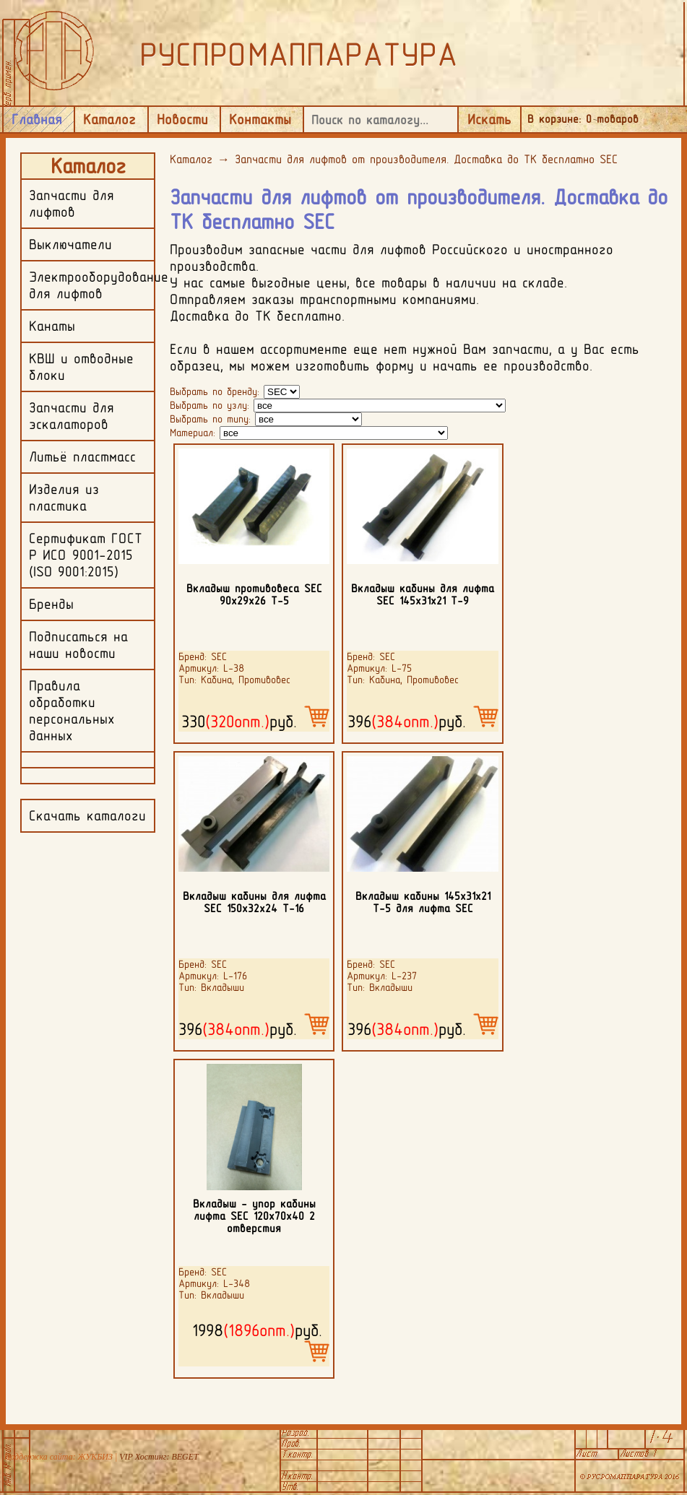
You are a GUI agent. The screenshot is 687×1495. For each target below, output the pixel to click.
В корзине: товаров (583, 119)
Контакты (260, 119)
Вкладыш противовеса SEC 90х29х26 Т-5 (254, 594)
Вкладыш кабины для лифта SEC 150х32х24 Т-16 (254, 902)
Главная (37, 119)
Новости (182, 119)
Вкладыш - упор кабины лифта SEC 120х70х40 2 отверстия (254, 1215)
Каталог (109, 119)
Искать (489, 119)
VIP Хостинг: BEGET (158, 1457)
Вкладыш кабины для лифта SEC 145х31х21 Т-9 (422, 594)
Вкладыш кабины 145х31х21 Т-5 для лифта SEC (423, 902)
